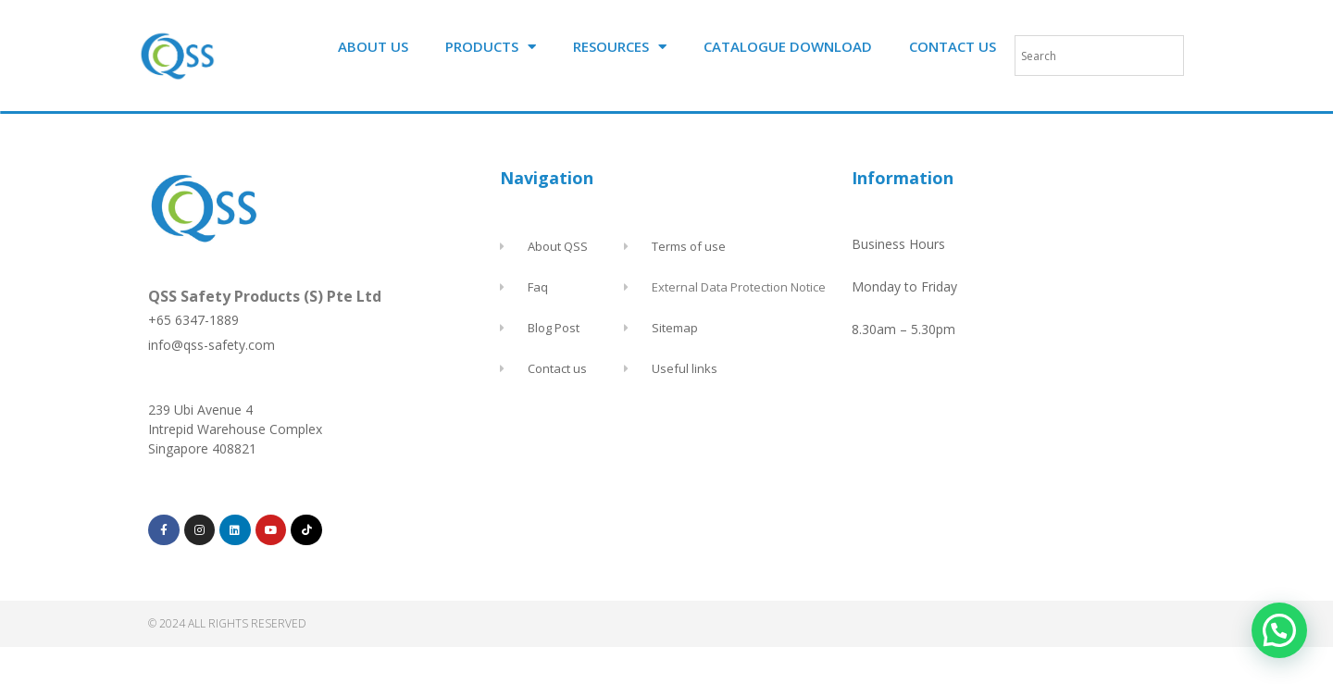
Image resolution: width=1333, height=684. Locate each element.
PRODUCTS (490, 47)
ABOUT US (373, 46)
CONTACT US (952, 46)
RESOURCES (619, 47)
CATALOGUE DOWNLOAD (788, 46)
